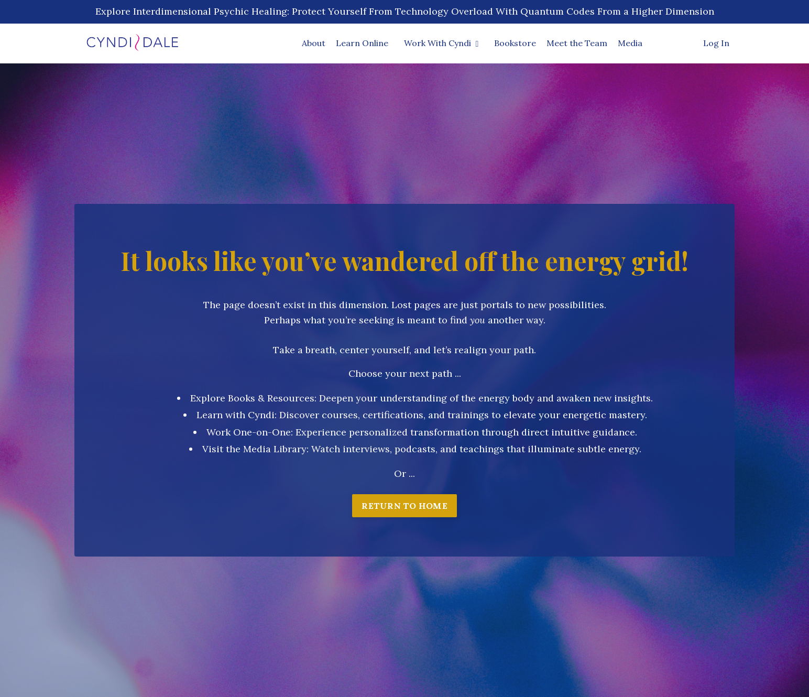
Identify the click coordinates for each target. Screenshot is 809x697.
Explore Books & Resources (252, 398)
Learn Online (362, 43)
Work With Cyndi (441, 43)
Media (630, 43)
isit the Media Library (258, 449)
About (313, 43)
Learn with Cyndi (235, 415)
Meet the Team (576, 43)
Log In (716, 43)
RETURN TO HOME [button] (404, 505)
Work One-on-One (248, 432)
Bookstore (515, 43)
